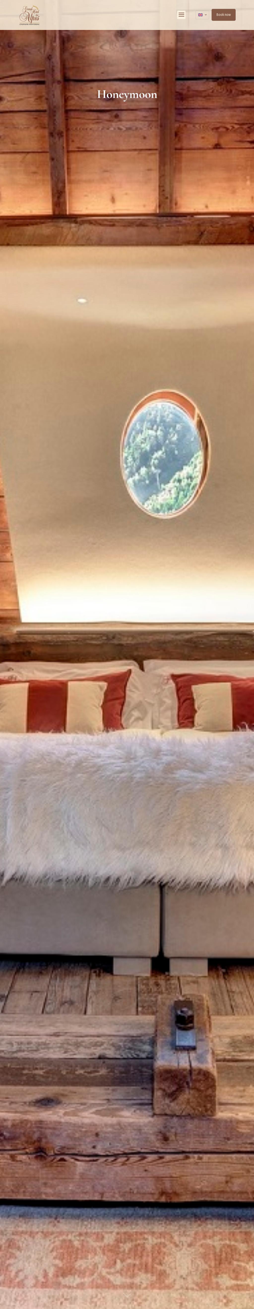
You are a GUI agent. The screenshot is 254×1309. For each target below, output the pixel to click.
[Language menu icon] (202, 14)
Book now (224, 15)
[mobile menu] (181, 15)
